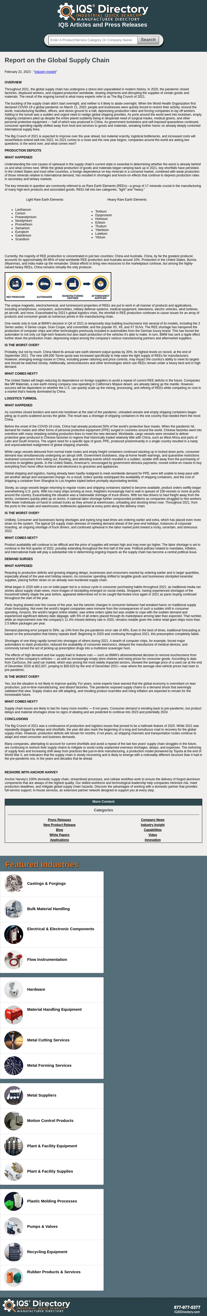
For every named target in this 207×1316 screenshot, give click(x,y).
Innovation (153, 840)
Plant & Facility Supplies (38, 1171)
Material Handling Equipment (43, 1014)
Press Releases (59, 820)
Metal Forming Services (37, 1065)
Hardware (24, 989)
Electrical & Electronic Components (49, 934)
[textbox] (93, 40)
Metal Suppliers (30, 1095)
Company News (153, 820)
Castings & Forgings (35, 883)
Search (148, 39)
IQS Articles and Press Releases (103, 24)
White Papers (60, 835)
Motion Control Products (39, 1120)
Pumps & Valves (31, 1226)
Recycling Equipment (36, 1252)
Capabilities (153, 830)
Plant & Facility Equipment (40, 1146)
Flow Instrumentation (35, 959)
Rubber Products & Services (42, 1277)
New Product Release (60, 825)
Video (152, 835)
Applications (59, 840)
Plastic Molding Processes (40, 1201)
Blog (59, 830)
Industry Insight (45, 72)
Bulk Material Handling (37, 909)
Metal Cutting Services (37, 1040)
